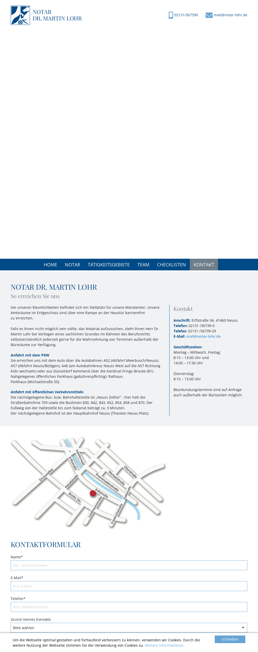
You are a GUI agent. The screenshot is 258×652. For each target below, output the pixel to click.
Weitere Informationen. (164, 645)
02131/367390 (186, 14)
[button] (72, 264)
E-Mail (17, 577)
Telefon (18, 598)
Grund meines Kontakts (31, 619)
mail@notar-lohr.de (230, 14)
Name (17, 557)
